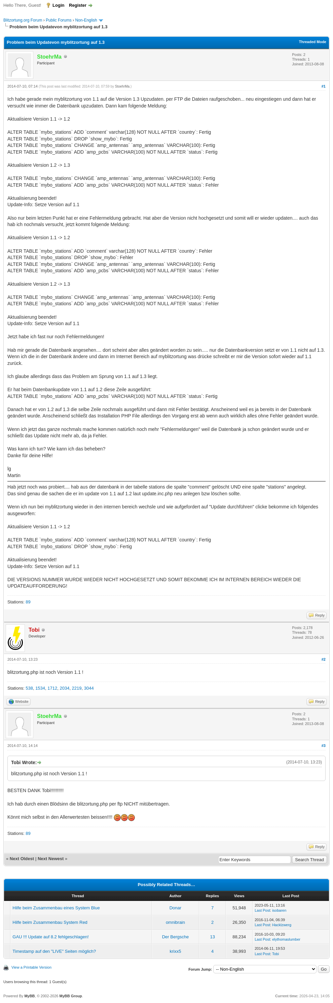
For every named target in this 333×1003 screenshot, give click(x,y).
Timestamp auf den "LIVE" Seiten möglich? (54, 951)
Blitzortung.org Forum (22, 20)
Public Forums (59, 20)
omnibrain (175, 922)
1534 (40, 688)
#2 (324, 659)
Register (77, 5)
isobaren (279, 910)
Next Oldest (22, 858)
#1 (324, 86)
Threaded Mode (312, 42)
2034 (64, 688)
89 (28, 601)
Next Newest (51, 858)
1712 (52, 688)
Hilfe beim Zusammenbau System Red (49, 922)
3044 (89, 688)
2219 (77, 688)
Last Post (262, 910)
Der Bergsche (175, 936)
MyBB (29, 996)
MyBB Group (70, 996)
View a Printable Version (31, 967)
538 (29, 688)
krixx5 (175, 951)
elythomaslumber (286, 939)
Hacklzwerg (281, 925)
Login (58, 5)
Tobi (275, 954)
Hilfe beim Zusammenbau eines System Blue (56, 907)
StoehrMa (122, 86)
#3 (324, 746)
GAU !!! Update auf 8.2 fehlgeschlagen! (50, 936)
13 (212, 936)
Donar (175, 907)
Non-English (86, 20)
